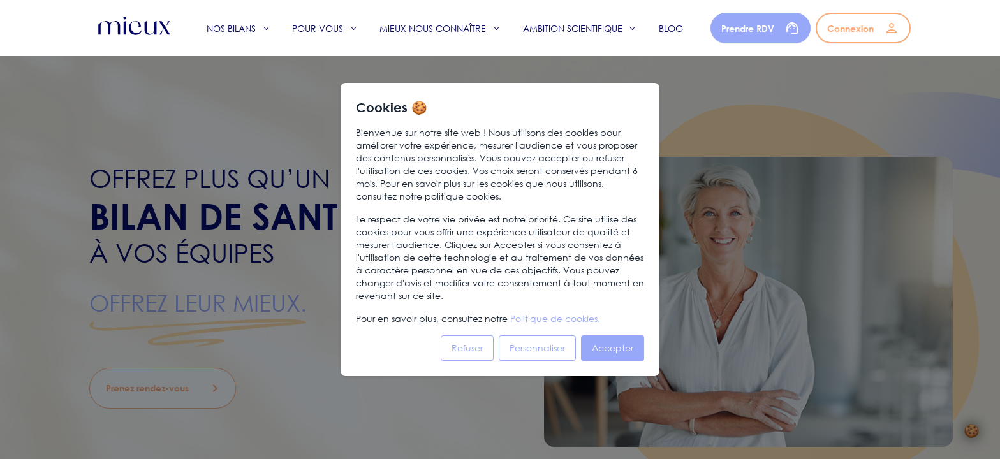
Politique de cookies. (555, 318)
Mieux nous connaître (432, 28)
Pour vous (317, 28)
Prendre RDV (760, 28)
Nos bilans (231, 28)
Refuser (467, 347)
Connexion (863, 28)
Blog (671, 28)
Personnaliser (537, 347)
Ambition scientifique (572, 28)
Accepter (612, 347)
